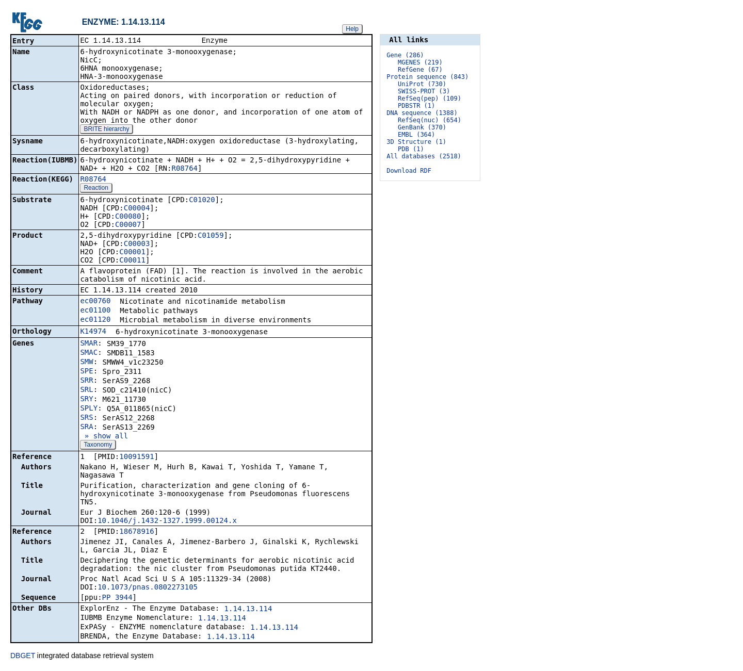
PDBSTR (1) (416, 105)
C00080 (128, 217)
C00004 (137, 209)
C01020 (202, 201)
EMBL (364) (416, 134)
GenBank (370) (422, 127)
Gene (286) (405, 55)
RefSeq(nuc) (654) (429, 120)
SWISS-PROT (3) (424, 91)
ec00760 (95, 302)
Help (352, 28)
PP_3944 (117, 598)
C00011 (132, 261)
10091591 (136, 457)
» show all (104, 437)
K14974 (93, 332)
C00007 (128, 225)
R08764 (184, 169)
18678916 (136, 532)
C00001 (132, 253)
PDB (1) (411, 149)
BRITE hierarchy (106, 130)
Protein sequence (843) (427, 76)
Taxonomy (98, 445)
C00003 (137, 244)
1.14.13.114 (248, 609)
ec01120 (95, 320)
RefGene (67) (420, 69)
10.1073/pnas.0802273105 (148, 588)
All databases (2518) (423, 156)
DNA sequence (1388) (421, 113)
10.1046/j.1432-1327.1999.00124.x (167, 521)
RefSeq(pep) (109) (429, 98)
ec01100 (95, 311)
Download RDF (408, 170)
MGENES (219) (420, 62)
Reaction (96, 188)
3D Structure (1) (416, 141)
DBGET (22, 656)
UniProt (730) (422, 84)
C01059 (211, 236)
